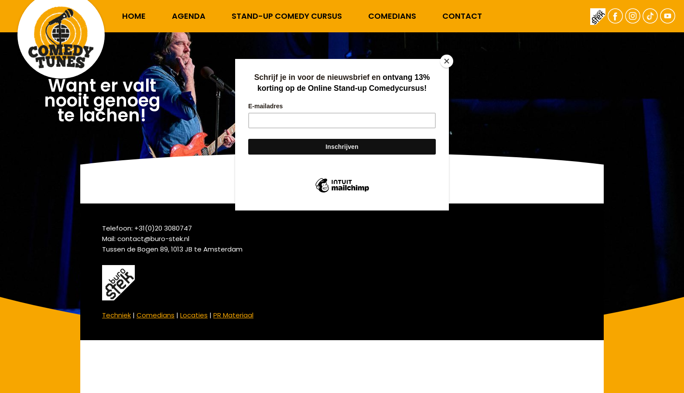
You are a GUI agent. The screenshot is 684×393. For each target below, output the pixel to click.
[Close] (446, 61)
